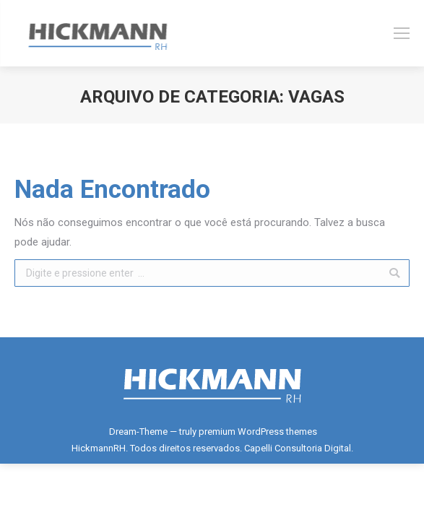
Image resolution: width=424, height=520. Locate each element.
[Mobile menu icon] (402, 33)
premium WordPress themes (258, 431)
